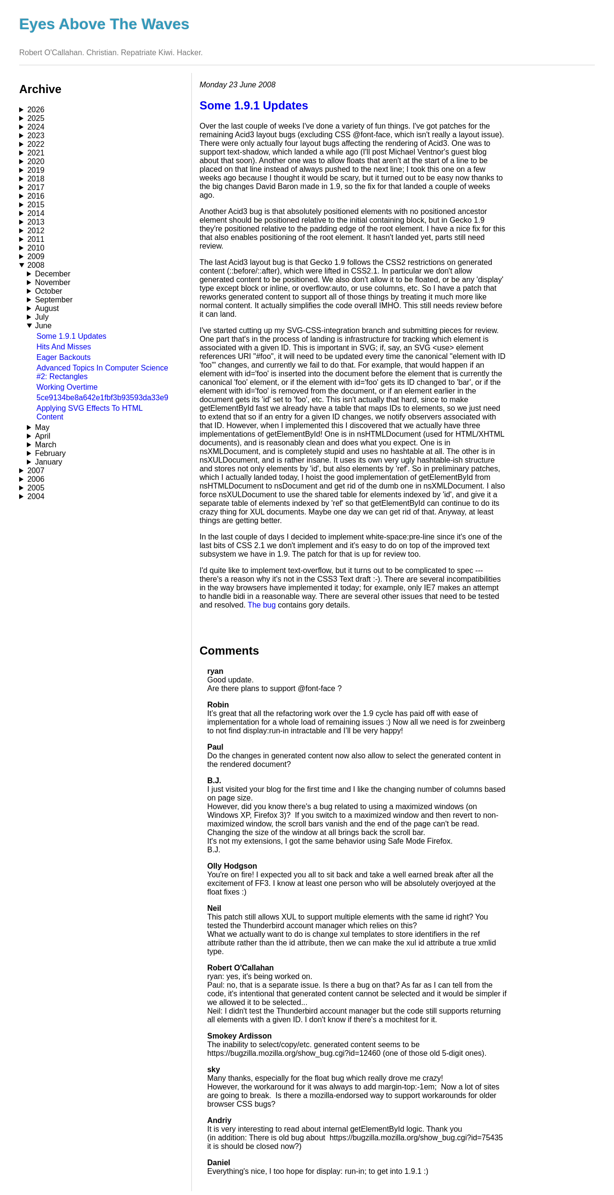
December (53, 274)
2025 (36, 118)
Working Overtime (67, 387)
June (43, 326)
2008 (36, 265)
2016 (36, 196)
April (42, 436)
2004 (36, 496)
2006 (36, 479)
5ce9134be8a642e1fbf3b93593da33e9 (102, 398)
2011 (36, 239)
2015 (36, 205)
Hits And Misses (63, 347)
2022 (36, 144)
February (50, 453)
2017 (36, 187)
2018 (36, 179)
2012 (36, 231)
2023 (36, 135)
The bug (262, 605)
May (42, 427)
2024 (36, 127)
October (48, 291)
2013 (36, 222)
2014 (36, 213)
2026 (36, 110)
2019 (36, 170)
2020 (36, 161)
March (45, 445)
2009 (36, 256)
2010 (36, 248)
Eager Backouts (63, 357)
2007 (36, 470)
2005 (36, 488)
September (53, 300)
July (41, 317)
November (53, 282)
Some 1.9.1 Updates (71, 336)
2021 (36, 153)
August (47, 308)
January (48, 462)
